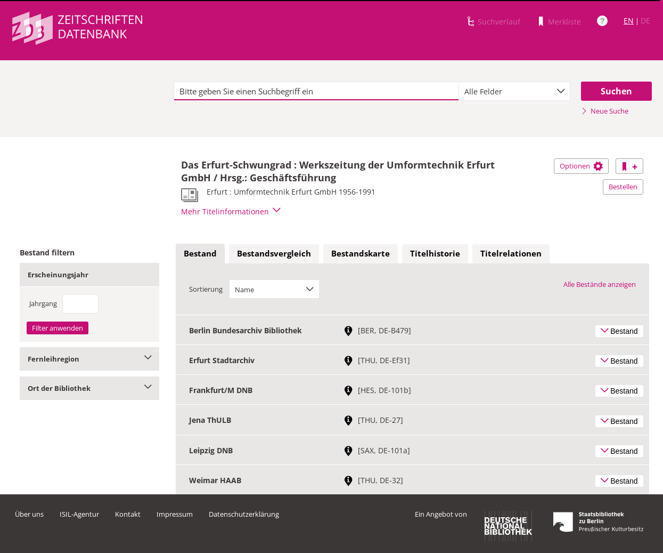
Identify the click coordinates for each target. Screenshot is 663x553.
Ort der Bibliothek (90, 388)
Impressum (175, 514)
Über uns (29, 514)
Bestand (200, 253)
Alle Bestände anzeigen (599, 284)
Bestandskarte (360, 253)
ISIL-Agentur (79, 514)
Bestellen (623, 186)
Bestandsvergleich (274, 253)
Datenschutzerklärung (244, 514)
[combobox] (514, 91)
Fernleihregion (90, 359)
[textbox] (316, 91)
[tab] (200, 254)
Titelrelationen (511, 253)
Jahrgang (43, 303)
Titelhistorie (435, 253)
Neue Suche (604, 111)
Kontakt (128, 514)
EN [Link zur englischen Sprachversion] (629, 20)
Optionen (581, 166)
